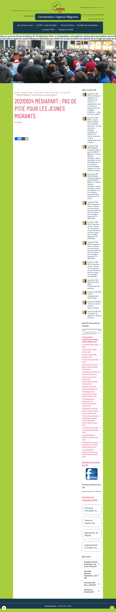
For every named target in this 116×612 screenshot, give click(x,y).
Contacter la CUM (65, 30)
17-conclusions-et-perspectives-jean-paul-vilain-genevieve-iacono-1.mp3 (90, 455)
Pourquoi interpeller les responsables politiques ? (91, 512)
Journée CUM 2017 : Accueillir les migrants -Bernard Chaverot (94, 315)
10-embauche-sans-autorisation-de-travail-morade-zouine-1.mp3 (90, 395)
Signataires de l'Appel (91, 537)
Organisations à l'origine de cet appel (91, 549)
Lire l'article (18, 123)
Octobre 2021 (65, 94)
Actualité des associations (87, 26)
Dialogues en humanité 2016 (92, 594)
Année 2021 (38, 94)
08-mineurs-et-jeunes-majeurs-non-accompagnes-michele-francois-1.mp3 (90, 382)
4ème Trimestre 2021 (52, 94)
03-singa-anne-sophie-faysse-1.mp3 (89, 352)
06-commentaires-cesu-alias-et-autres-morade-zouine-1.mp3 (90, 368)
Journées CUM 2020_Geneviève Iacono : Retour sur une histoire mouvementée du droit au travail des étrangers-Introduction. (94, 270)
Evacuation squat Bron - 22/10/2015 (92, 587)
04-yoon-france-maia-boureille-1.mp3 (89, 357)
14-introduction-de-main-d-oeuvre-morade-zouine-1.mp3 (90, 432)
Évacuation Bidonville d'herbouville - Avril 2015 (92, 577)
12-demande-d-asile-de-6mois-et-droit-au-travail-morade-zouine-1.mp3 (91, 413)
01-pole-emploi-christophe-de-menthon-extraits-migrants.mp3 (90, 340)
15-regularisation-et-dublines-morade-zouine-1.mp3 (90, 440)
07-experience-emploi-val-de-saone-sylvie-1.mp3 (91, 374)
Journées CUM (48, 30)
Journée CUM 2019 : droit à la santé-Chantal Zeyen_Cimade (94, 306)
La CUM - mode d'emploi (46, 26)
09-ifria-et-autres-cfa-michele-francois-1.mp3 (90, 389)
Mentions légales (50, 609)
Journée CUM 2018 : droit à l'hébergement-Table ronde (94, 296)
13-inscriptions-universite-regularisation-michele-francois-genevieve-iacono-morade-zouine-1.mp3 (91, 422)
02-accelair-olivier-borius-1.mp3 (90, 347)
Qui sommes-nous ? (25, 26)
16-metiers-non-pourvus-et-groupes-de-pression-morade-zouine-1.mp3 (90, 447)
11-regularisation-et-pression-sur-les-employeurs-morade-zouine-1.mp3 (89, 404)
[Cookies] (4, 608)
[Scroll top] (112, 608)
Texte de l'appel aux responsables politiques (90, 524)
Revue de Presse (67, 26)
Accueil (16, 94)
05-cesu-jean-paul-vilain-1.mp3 (90, 362)
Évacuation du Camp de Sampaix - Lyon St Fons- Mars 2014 (92, 567)
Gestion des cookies (65, 609)
